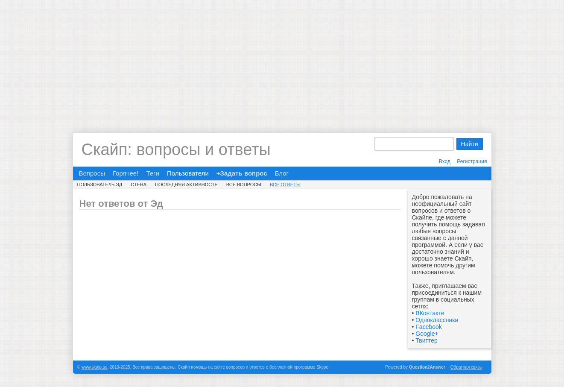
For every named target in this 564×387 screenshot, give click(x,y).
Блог (282, 173)
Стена (138, 184)
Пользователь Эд (100, 184)
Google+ (426, 333)
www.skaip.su (95, 367)
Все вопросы (243, 184)
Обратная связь (466, 367)
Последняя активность (186, 184)
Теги (152, 173)
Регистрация (472, 161)
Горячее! (125, 173)
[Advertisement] (282, 60)
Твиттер (426, 340)
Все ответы (285, 184)
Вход (444, 161)
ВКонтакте (429, 313)
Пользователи (188, 173)
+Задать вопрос (241, 173)
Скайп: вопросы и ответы (176, 149)
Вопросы (92, 173)
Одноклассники (436, 320)
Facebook (428, 326)
